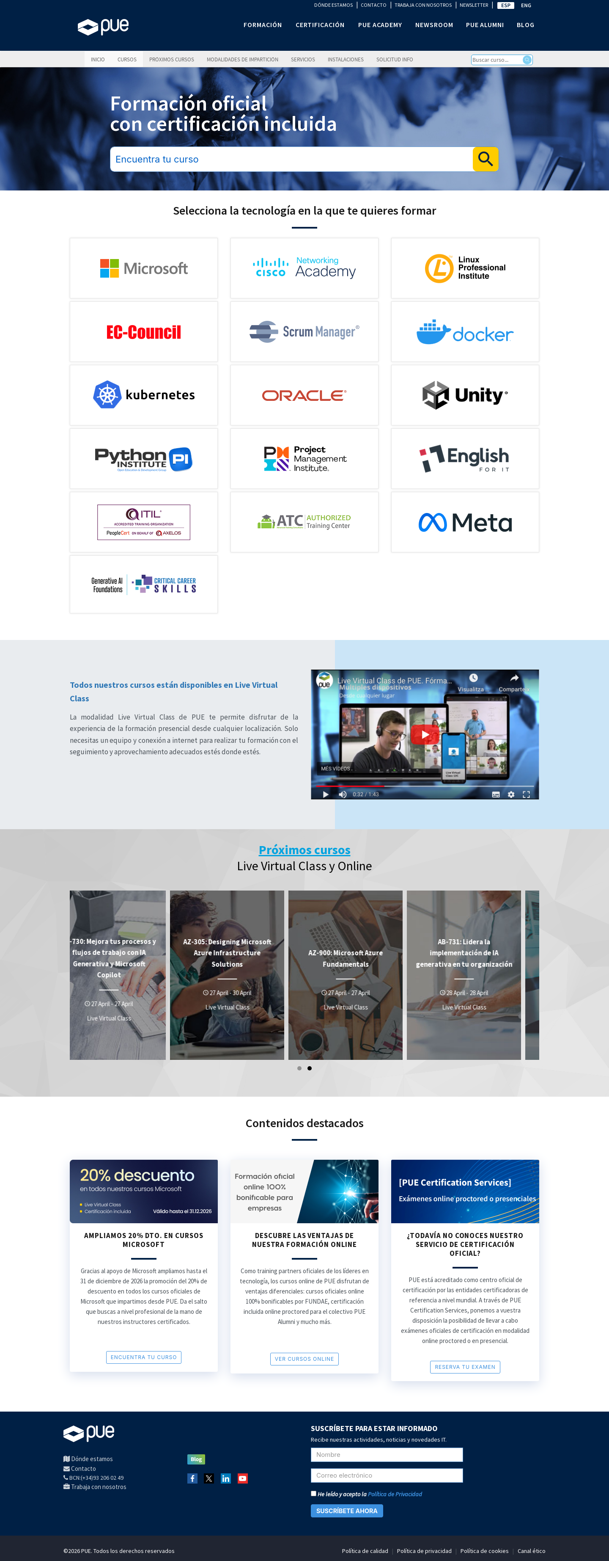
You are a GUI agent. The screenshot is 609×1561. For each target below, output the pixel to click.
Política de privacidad (424, 1551)
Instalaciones (346, 59)
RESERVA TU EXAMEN (465, 1367)
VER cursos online (304, 1359)
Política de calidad (365, 1551)
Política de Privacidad (395, 1494)
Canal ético (532, 1551)
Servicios (303, 59)
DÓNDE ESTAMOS (333, 5)
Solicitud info (394, 59)
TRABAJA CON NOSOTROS (423, 5)
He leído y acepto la (366, 1494)
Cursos (127, 59)
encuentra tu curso (144, 1357)
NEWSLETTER (474, 5)
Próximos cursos (171, 59)
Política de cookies (485, 1551)
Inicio (98, 59)
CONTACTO (374, 5)
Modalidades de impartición (242, 59)
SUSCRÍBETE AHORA (347, 1510)
